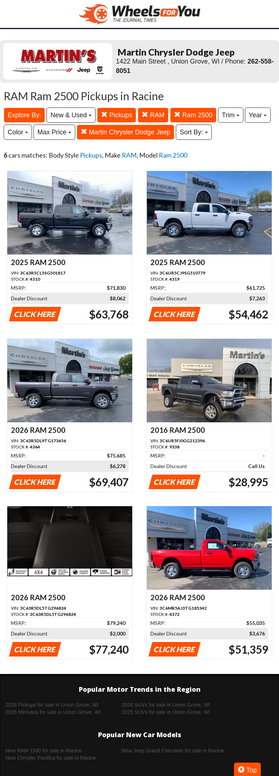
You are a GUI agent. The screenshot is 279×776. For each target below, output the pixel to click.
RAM (153, 115)
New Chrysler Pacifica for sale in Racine (50, 758)
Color (18, 132)
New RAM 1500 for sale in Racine (43, 750)
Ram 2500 (193, 115)
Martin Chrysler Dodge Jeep (125, 132)
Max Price (54, 132)
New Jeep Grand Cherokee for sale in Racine (173, 750)
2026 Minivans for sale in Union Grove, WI (53, 712)
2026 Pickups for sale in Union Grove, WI (51, 705)
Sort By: (194, 132)
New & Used (71, 115)
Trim (230, 115)
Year (258, 115)
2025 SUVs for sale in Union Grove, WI (166, 712)
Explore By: (24, 115)
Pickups (116, 115)
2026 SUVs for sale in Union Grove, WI (166, 705)
